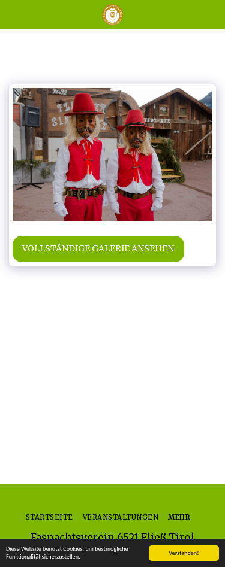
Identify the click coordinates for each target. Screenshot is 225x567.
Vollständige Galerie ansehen (98, 248)
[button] (13, 14)
